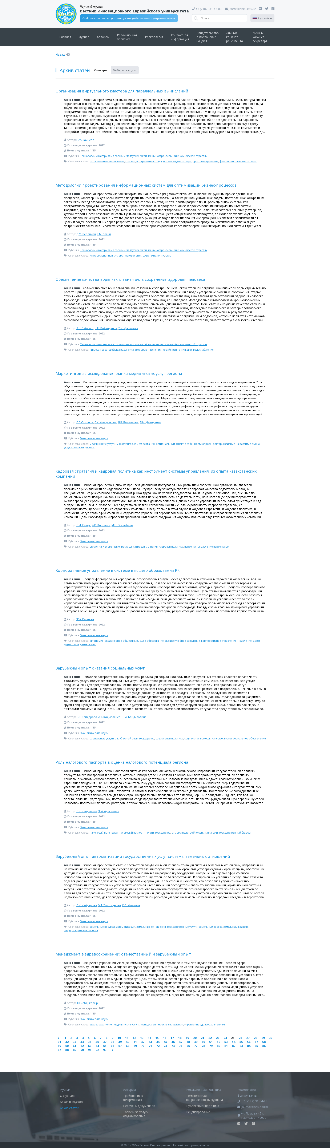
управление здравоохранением (204, 1024)
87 (59, 1050)
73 (165, 1046)
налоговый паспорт (131, 832)
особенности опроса (198, 444)
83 (241, 1046)
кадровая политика (171, 546)
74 (173, 1046)
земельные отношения (151, 927)
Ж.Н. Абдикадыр (87, 1003)
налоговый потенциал (104, 832)
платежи (212, 832)
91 (89, 1050)
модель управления (170, 1024)
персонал (190, 546)
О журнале (67, 1096)
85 (256, 1046)
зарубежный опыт (126, 738)
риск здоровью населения (144, 349)
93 (104, 1050)
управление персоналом (213, 546)
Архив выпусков (71, 1102)
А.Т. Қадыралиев (109, 717)
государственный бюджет (235, 832)
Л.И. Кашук (83, 525)
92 (97, 1050)
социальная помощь (197, 738)
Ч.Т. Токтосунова (109, 905)
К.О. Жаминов (131, 905)
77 (195, 1046)
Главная (65, 37)
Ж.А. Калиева (85, 619)
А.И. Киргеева (101, 525)
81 (226, 1046)
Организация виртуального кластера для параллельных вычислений (122, 91)
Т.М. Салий (104, 234)
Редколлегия (154, 37)
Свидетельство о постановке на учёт (208, 37)
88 (67, 1050)
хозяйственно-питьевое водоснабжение (188, 349)
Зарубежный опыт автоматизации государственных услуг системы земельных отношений (143, 856)
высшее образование (150, 641)
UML (168, 255)
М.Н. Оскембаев (122, 525)
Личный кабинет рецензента (234, 37)
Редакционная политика (127, 37)
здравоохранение (101, 1024)
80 (218, 1046)
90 (82, 1050)
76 (188, 1046)
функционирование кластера (238, 161)
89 (74, 1050)
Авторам (103, 37)
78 (203, 1046)
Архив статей (69, 1108)
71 (150, 1046)
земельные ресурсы (102, 927)
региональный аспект (170, 444)
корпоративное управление (219, 641)
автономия (97, 641)
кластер (130, 161)
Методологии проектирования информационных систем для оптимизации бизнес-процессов (146, 185)
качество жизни (222, 738)
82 (233, 1046)
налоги (149, 832)
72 (158, 1046)
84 (248, 1046)
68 (127, 1046)
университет (88, 644)
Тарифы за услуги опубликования (135, 1114)
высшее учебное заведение (182, 641)
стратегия (96, 546)
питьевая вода (99, 349)
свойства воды (118, 349)
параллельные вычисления (107, 161)
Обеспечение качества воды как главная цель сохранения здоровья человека (130, 279)
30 (270, 1038)
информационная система (107, 255)
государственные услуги (182, 927)
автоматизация (125, 927)
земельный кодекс (210, 927)
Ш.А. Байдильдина (134, 717)
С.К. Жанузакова (105, 422)
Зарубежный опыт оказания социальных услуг (100, 668)
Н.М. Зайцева (85, 140)
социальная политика (169, 738)
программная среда (149, 161)
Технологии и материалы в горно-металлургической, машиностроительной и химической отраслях (143, 156)
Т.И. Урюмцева (128, 328)
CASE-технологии (153, 255)
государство (146, 738)
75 (180, 1046)
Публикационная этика (202, 1106)
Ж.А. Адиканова (108, 811)
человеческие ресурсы (117, 546)
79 (211, 1046)
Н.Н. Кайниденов (106, 328)
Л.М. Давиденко (150, 422)
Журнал (84, 37)
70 (142, 1046)
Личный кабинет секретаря (260, 37)
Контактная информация (180, 37)
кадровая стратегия (145, 546)
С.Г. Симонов (84, 422)
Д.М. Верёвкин (86, 234)
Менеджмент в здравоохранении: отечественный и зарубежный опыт (123, 954)
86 (264, 1046)
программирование (205, 161)
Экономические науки (94, 438)
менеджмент (149, 1024)
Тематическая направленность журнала (204, 1098)
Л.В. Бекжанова (128, 422)
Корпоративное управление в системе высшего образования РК (118, 570)
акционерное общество (120, 641)
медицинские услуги (102, 444)
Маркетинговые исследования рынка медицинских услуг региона (119, 373)
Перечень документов (139, 1106)
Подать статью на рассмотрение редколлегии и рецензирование (129, 18)
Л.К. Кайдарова (86, 717)
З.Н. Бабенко (84, 328)
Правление (245, 641)
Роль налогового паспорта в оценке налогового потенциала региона (122, 762)
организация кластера (177, 161)
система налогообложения (189, 832)
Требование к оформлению (133, 1098)
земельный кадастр (235, 927)
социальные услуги (102, 738)
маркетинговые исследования (136, 444)
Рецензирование (198, 1112)
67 (120, 1046)
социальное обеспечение (249, 738)
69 (135, 1046)
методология (133, 255)
